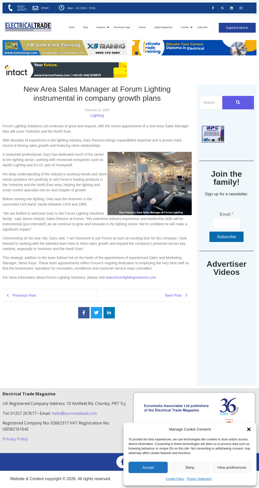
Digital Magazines (163, 27)
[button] (248, 429)
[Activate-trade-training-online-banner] (194, 54)
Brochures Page (122, 27)
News (72, 27)
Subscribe (202, 27)
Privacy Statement (199, 479)
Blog (85, 27)
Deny (189, 467)
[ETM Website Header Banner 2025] (65, 54)
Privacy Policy (16, 439)
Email (45, 8)
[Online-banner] (65, 76)
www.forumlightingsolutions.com (131, 277)
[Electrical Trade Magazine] (28, 27)
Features (101, 27)
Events (142, 27)
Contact (185, 27)
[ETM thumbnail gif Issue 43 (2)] (213, 141)
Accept (148, 467)
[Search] (210, 102)
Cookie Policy (175, 479)
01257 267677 (22, 8)
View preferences (232, 467)
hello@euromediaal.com (74, 413)
